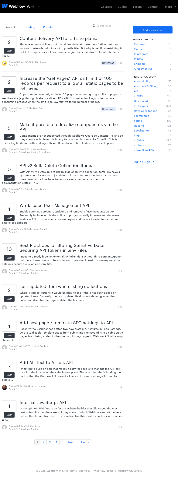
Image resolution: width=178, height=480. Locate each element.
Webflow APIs (152, 150)
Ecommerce (152, 115)
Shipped (152, 63)
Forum (137, 7)
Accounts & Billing (152, 86)
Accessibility (152, 81)
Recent (10, 27)
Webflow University (130, 470)
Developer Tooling (152, 111)
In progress (152, 54)
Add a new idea (153, 30)
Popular (48, 27)
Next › (72, 442)
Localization (152, 130)
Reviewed (152, 44)
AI (152, 91)
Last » (85, 442)
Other (152, 140)
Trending (29, 27)
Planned (152, 49)
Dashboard (152, 101)
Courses (106, 7)
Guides (122, 7)
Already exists (152, 68)
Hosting (152, 125)
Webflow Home (103, 470)
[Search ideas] (107, 26)
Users (152, 145)
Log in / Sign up (143, 162)
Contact (153, 7)
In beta (152, 59)
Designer (152, 106)
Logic (152, 135)
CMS (152, 96)
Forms (152, 120)
